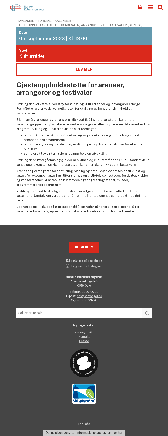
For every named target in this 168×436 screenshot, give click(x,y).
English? (84, 424)
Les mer (84, 69)
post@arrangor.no (89, 296)
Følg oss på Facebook (84, 260)
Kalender (63, 21)
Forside (44, 21)
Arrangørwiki (84, 332)
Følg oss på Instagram (84, 266)
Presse (84, 341)
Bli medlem (84, 247)
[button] (150, 7)
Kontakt (84, 337)
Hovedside (25, 21)
